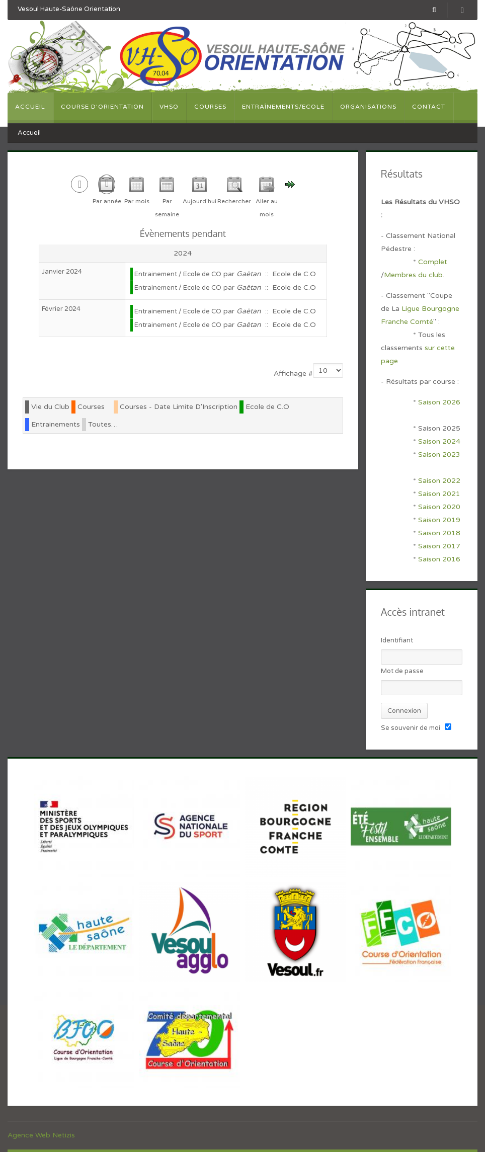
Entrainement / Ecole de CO (177, 274)
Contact (428, 106)
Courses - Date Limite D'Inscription (178, 406)
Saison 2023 (439, 454)
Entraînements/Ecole (283, 106)
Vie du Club (50, 406)
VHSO (169, 106)
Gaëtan (248, 274)
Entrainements (55, 424)
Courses (210, 106)
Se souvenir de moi (410, 728)
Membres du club (413, 275)
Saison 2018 (439, 533)
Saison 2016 (439, 559)
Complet (432, 262)
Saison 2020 (439, 507)
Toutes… (103, 424)
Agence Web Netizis (41, 1135)
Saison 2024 (440, 441)
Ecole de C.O (267, 406)
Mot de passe (402, 671)
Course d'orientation (102, 106)
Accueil (30, 106)
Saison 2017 (439, 546)
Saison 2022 (439, 480)
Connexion (404, 711)
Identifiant (397, 640)
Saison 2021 (439, 493)
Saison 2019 (439, 520)
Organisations (368, 106)
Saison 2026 (439, 402)
